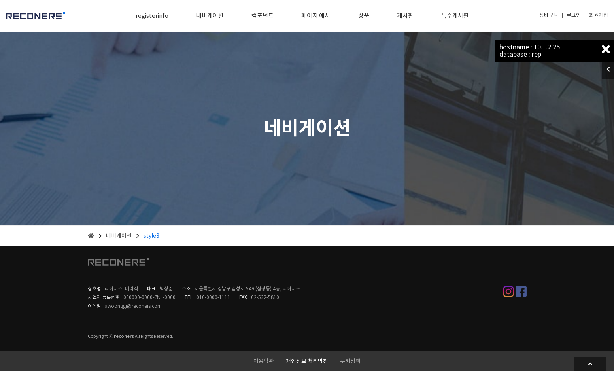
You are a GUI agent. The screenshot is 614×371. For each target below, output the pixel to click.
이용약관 (263, 361)
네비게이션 (119, 235)
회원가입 (598, 15)
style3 (151, 235)
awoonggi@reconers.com (133, 306)
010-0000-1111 (213, 297)
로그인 (574, 15)
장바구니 (548, 15)
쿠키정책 (350, 361)
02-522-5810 (265, 297)
